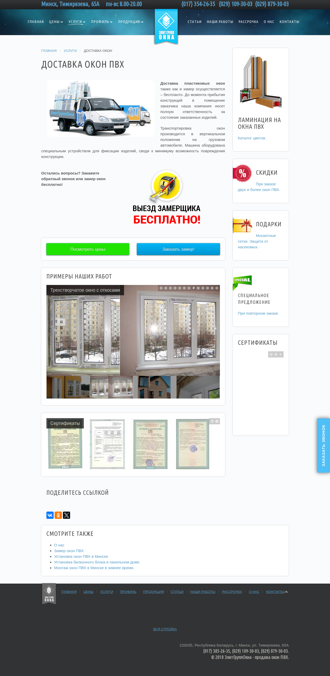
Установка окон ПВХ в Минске (81, 556)
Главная (36, 21)
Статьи (195, 21)
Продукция (129, 21)
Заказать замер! (178, 249)
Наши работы (220, 21)
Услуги (75, 21)
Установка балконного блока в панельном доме (96, 562)
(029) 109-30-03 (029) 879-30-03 (254, 4)
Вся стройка (165, 629)
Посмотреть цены (87, 249)
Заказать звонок (323, 445)
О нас (269, 21)
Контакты (289, 21)
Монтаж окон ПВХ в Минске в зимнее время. (94, 568)
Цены (54, 21)
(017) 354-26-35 (199, 4)
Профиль (100, 21)
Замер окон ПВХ (69, 550)
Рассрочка (248, 21)
